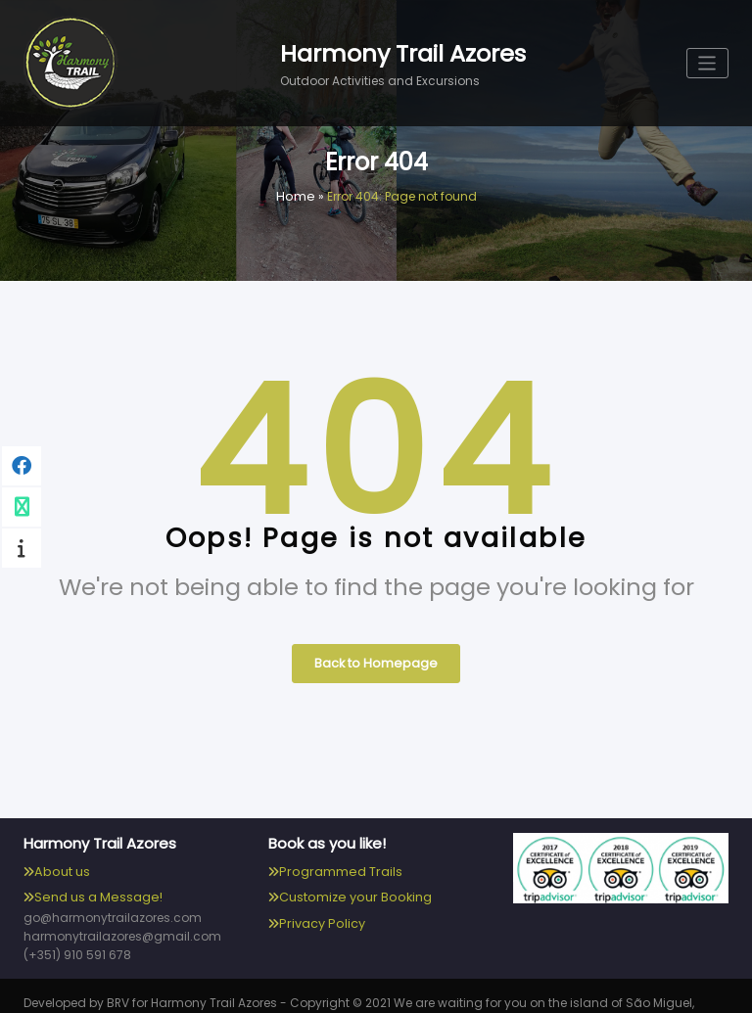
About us (60, 864)
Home (295, 196)
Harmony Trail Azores (403, 53)
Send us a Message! (95, 889)
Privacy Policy (319, 913)
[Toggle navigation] (708, 63)
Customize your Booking (352, 889)
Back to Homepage (376, 658)
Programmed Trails (337, 864)
